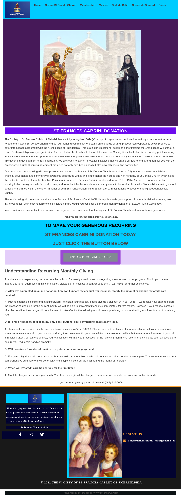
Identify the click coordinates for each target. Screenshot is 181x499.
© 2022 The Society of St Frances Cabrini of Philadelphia (91, 482)
